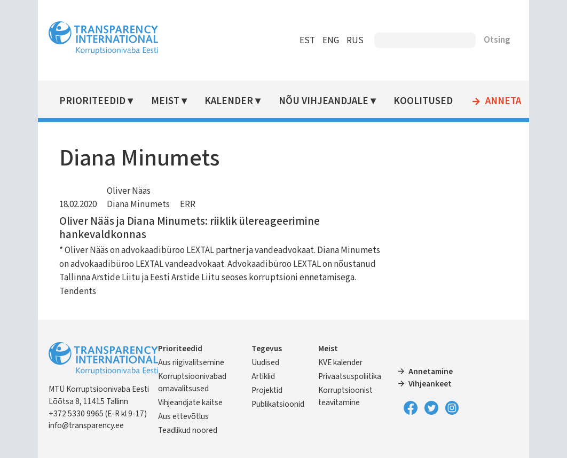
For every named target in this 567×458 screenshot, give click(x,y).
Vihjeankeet (430, 383)
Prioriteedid (92, 101)
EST (307, 40)
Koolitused (423, 101)
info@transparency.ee (86, 425)
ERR (187, 204)
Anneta (503, 101)
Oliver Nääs (129, 191)
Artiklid (263, 376)
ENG (330, 40)
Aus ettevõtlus (183, 416)
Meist (165, 101)
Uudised (265, 362)
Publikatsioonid (277, 404)
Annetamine (430, 371)
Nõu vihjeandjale (323, 101)
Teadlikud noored (187, 430)
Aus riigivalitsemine (191, 362)
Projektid (266, 390)
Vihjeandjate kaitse (190, 402)
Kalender (228, 101)
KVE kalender (340, 362)
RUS (355, 40)
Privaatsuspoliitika (349, 376)
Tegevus (266, 348)
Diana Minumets (138, 204)
